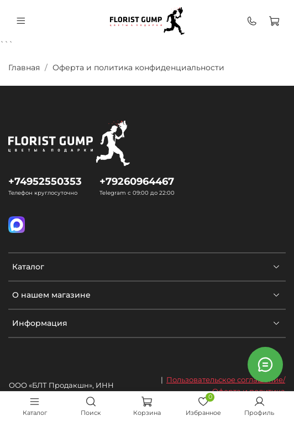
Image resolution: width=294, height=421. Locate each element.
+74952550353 (45, 181)
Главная (24, 67)
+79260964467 (136, 181)
